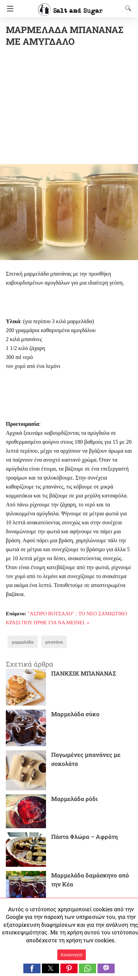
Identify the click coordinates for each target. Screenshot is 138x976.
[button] (32, 968)
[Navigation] (8, 8)
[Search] (126, 8)
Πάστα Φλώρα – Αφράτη (84, 837)
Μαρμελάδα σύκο (75, 714)
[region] (72, 107)
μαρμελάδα (23, 642)
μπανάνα (54, 642)
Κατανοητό (71, 954)
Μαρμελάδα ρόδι (74, 799)
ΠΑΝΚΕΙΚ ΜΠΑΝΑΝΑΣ (83, 673)
